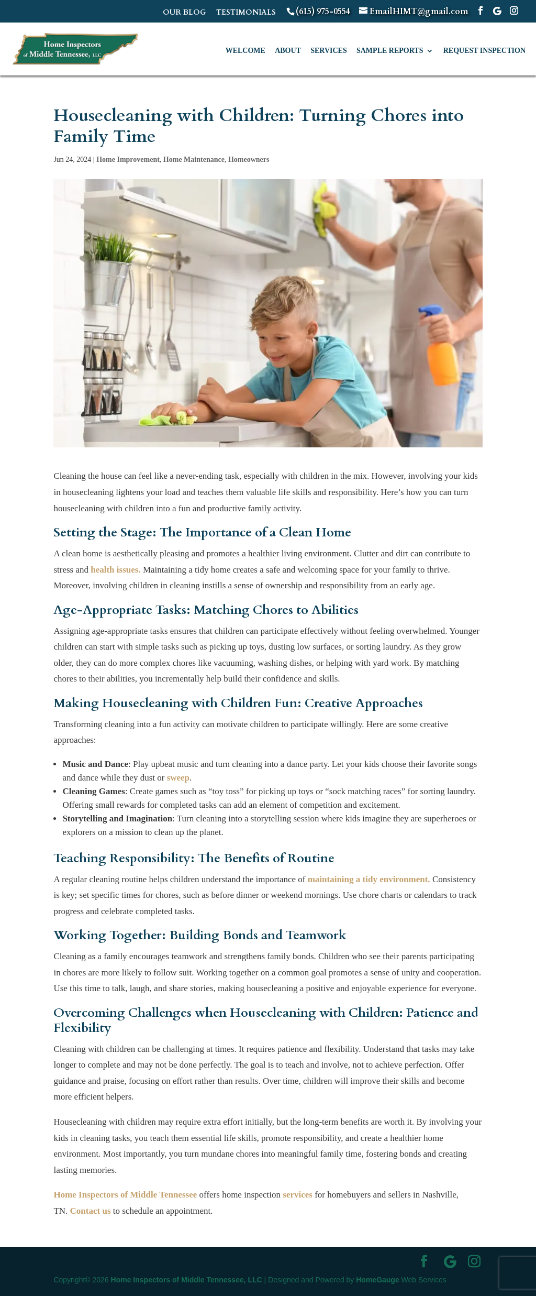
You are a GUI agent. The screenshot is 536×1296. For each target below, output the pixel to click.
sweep (178, 778)
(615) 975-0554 (323, 11)
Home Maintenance (194, 159)
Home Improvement (128, 159)
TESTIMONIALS (246, 12)
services (297, 1195)
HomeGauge (377, 1280)
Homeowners (249, 159)
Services (328, 50)
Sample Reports (389, 50)
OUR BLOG (184, 12)
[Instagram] (514, 11)
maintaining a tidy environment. (369, 879)
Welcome (245, 50)
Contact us (90, 1211)
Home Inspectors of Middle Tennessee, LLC (186, 1280)
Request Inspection (484, 50)
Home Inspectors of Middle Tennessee (125, 1195)
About (288, 50)
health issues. (115, 570)
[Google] (497, 11)
